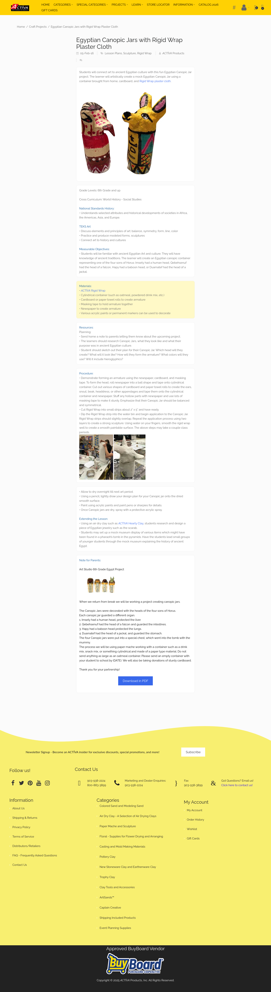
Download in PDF (135, 681)
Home (21, 26)
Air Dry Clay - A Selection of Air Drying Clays (128, 816)
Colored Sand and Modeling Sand (121, 806)
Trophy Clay (107, 877)
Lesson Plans (113, 53)
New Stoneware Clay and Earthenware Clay (128, 867)
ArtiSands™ (107, 897)
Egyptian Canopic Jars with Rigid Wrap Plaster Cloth (84, 26)
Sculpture (129, 53)
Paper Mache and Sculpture (118, 826)
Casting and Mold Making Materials (122, 846)
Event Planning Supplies (115, 928)
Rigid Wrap (144, 53)
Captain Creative (110, 907)
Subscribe (193, 752)
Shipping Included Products (118, 917)
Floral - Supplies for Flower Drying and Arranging (131, 836)
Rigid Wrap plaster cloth (155, 81)
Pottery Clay (107, 856)
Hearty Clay (130, 523)
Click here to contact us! (237, 785)
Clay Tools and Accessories (117, 887)
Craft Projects (37, 26)
